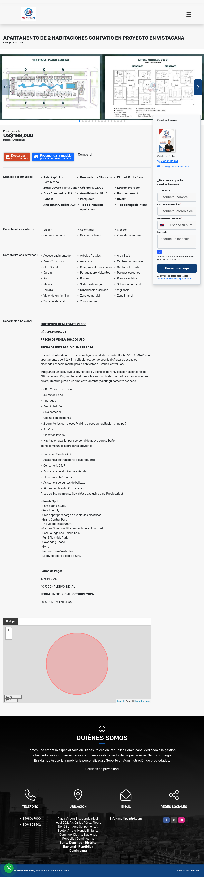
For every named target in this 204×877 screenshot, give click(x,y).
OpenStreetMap (142, 701)
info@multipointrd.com (126, 818)
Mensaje (163, 232)
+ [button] (8, 630)
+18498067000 (30, 818)
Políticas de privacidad (102, 769)
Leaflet (120, 701)
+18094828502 (30, 824)
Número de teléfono (169, 218)
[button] (79, 121)
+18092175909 (169, 161)
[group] (51, 87)
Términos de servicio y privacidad (174, 278)
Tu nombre (164, 190)
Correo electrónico (169, 204)
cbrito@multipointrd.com (175, 166)
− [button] (8, 636)
